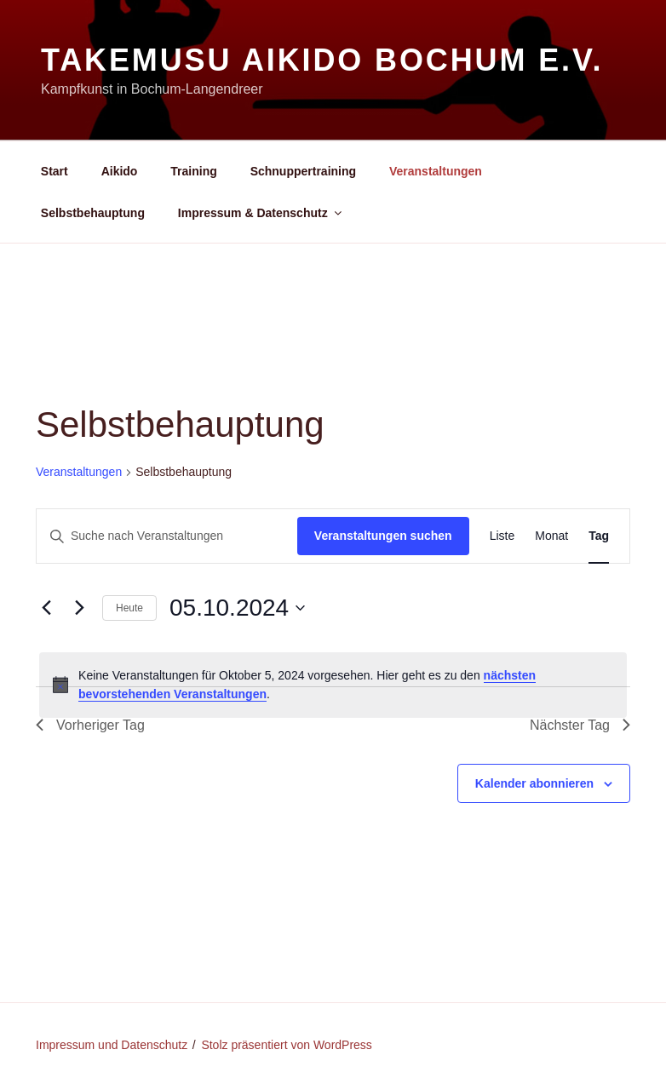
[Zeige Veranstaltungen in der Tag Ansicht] (598, 536)
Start (54, 171)
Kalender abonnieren (534, 783)
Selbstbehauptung (93, 213)
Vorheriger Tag (90, 725)
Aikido (119, 171)
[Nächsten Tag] (79, 608)
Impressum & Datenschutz (261, 213)
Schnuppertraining (303, 171)
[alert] (333, 685)
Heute (129, 608)
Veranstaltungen (435, 171)
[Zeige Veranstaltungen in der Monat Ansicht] (551, 536)
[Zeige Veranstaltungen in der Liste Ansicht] (502, 536)
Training (193, 171)
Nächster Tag (580, 725)
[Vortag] (46, 608)
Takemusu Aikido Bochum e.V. (322, 60)
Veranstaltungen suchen (383, 535)
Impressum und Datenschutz (111, 1045)
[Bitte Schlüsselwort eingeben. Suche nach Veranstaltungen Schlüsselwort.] (167, 536)
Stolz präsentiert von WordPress (286, 1045)
